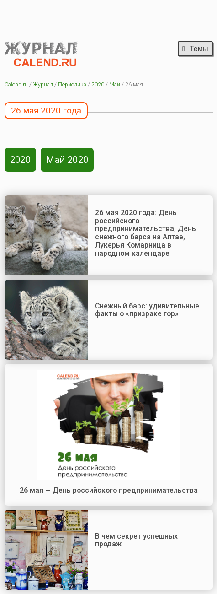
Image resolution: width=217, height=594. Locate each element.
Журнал (43, 84)
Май (114, 84)
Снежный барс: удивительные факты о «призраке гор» (147, 310)
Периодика (72, 84)
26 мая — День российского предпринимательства (109, 490)
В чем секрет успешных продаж (136, 540)
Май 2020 (67, 159)
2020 (97, 84)
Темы (195, 48)
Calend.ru (16, 84)
